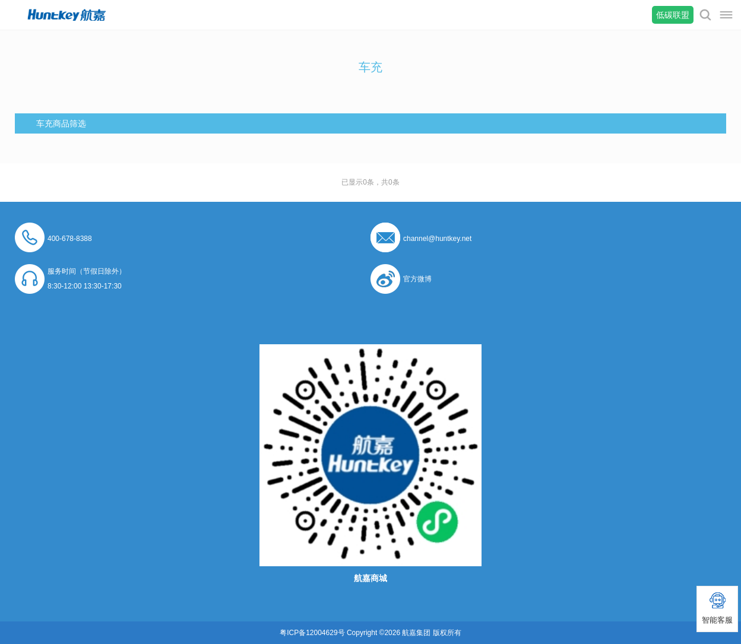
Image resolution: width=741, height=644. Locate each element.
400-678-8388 (70, 238)
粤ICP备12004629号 (312, 633)
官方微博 (417, 279)
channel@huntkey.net (437, 238)
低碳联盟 (672, 15)
